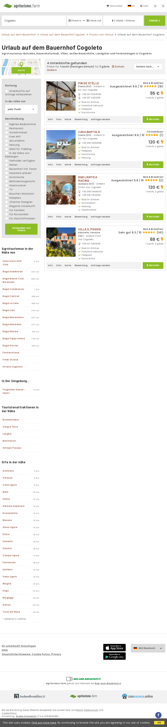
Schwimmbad (16, 132)
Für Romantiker (17, 214)
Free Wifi (12, 136)
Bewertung (81, 119)
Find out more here (44, 722)
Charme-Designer (19, 202)
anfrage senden (100, 119)
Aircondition (15, 140)
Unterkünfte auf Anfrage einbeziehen (18, 92)
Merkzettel (115, 6)
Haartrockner (15, 185)
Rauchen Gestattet (19, 193)
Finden (154, 20)
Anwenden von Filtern (21, 229)
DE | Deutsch (152, 648)
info (50, 119)
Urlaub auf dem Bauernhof (19, 34)
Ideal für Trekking (18, 149)
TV (9, 189)
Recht (79, 710)
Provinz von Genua (101, 34)
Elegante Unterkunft (20, 206)
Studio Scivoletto (26, 716)
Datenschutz (91, 710)
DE (133, 6)
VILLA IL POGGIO (89, 229)
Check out (93, 20)
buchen (153, 119)
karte (21, 70)
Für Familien (15, 210)
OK (159, 722)
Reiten (11, 165)
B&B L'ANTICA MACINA (87, 178)
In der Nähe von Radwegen (17, 154)
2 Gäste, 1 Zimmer (123, 20)
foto (58, 119)
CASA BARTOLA (89, 131)
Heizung (12, 145)
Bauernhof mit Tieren (21, 169)
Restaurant (14, 128)
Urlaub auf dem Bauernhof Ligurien (62, 34)
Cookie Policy (9, 713)
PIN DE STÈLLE (88, 83)
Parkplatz (13, 198)
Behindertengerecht (20, 181)
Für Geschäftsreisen (20, 218)
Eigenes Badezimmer (20, 124)
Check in (74, 20)
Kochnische (14, 177)
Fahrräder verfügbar (20, 160)
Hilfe (144, 6)
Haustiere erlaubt (18, 173)
